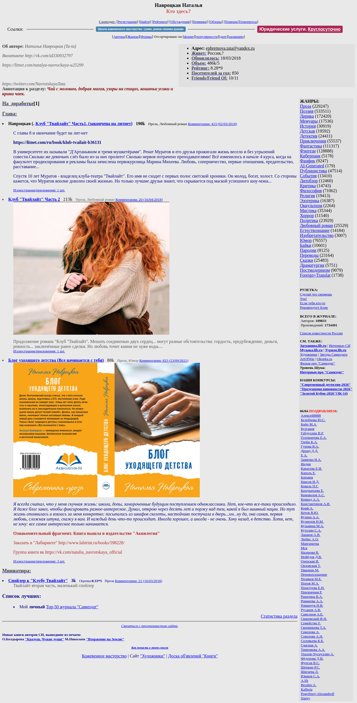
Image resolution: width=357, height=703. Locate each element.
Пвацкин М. (310, 570)
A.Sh (304, 680)
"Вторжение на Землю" (105, 639)
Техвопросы (247, 22)
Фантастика (311, 146)
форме (189, 37)
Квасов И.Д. (310, 482)
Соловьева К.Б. (312, 641)
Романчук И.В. (312, 605)
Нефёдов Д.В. (311, 557)
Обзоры (216, 22)
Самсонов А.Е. (312, 614)
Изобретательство (317, 235)
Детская (307, 131)
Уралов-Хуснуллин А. (317, 654)
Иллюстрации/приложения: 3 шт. (39, 561)
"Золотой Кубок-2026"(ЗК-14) (324, 393)
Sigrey (305, 698)
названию (236, 37)
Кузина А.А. (310, 517)
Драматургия (312, 265)
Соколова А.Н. (312, 636)
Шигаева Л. (310, 672)
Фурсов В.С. (310, 663)
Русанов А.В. (311, 610)
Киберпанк (310, 156)
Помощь (231, 22)
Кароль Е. (308, 473)
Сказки (306, 260)
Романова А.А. (312, 601)
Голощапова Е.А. (314, 437)
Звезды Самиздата (333, 354)
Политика (309, 220)
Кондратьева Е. (312, 490)
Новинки (199, 22)
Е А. (304, 455)
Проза (305, 106)
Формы (146, 37)
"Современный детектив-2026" (325, 384)
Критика (308, 185)
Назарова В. (310, 552)
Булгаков (307, 429)
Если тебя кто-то (312, 303)
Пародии (308, 250)
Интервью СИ (339, 345)
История (308, 126)
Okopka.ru (324, 359)
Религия (307, 195)
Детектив (308, 136)
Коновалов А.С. (313, 495)
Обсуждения (180, 22)
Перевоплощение (314, 574)
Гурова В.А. (310, 446)
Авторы (119, 37)
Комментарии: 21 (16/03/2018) (138, 581)
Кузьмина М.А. (312, 526)
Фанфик (307, 160)
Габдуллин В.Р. (312, 433)
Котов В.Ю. (310, 513)
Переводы (309, 255)
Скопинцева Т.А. (313, 627)
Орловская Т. (311, 566)
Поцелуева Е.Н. (313, 588)
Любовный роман (316, 225)
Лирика (307, 116)
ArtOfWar (307, 359)
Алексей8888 (311, 415)
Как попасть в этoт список (149, 647)
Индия (306, 464)
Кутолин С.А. (311, 530)
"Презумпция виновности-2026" (326, 389)
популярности (207, 37)
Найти (145, 22)
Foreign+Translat (315, 275)
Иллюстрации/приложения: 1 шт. (39, 190)
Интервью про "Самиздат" (322, 372)
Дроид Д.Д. (309, 451)
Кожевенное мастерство (104, 656)
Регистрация (127, 22)
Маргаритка (310, 543)
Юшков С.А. (310, 676)
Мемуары (309, 121)
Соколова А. (310, 632)
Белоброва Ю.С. (313, 420)
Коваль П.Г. (310, 486)
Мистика (308, 210)
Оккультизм (311, 205)
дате (223, 37)
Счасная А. (309, 645)
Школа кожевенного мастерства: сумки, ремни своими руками (140, 29)
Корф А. (307, 508)
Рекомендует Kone (314, 307)
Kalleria (307, 689)
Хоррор (307, 215)
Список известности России (321, 333)
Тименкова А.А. (313, 650)
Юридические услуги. (300, 29)
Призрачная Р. (311, 592)
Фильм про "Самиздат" (317, 363)
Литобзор (309, 180)
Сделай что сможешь (316, 294)
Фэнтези (308, 151)
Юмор (306, 240)
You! (303, 299)
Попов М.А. (310, 583)
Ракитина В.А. (312, 596)
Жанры (132, 37)
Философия (311, 190)
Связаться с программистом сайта (149, 626)
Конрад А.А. (310, 499)
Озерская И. (310, 561)
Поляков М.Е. (311, 579)
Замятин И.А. (311, 460)
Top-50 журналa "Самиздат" (72, 606)
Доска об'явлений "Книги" (193, 656)
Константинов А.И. (315, 504)
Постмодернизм (315, 270)
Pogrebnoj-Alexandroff (317, 694)
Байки (305, 245)
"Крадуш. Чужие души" (44, 639)
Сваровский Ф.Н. (314, 619)
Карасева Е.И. (311, 468)
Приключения (313, 141)
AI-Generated (312, 165)
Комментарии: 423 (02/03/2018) (212, 124)
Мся (304, 548)
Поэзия (306, 111)
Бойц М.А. (309, 424)
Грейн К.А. (309, 442)
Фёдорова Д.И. (312, 658)
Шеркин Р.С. (310, 667)
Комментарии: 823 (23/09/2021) (163, 360)
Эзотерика (309, 200)
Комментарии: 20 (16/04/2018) (139, 199)
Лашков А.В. (311, 535)
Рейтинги (160, 22)
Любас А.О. (310, 539)
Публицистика (313, 170)
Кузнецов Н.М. (312, 521)
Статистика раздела (279, 616)
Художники (308, 354)
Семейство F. (311, 623)
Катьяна (307, 477)
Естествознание (314, 230)
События (308, 175)
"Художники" (152, 656)
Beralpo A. (308, 685)
